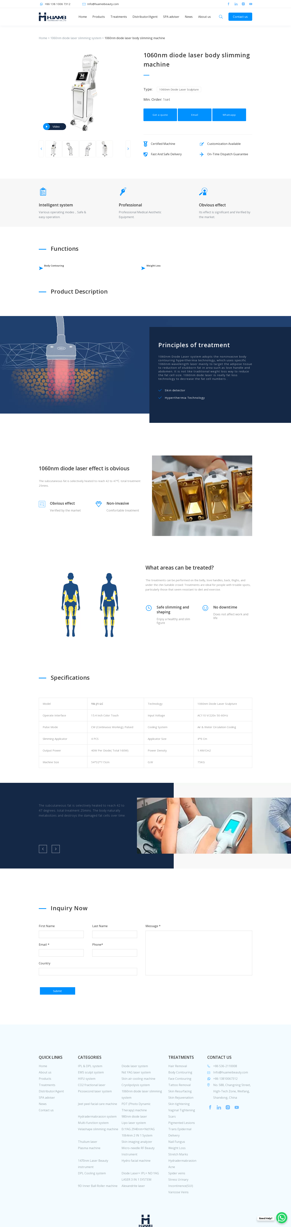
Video (56, 126)
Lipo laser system (134, 1142)
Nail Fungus (176, 1161)
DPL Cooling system (92, 1192)
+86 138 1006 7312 (57, 4)
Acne (171, 1186)
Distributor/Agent (145, 17)
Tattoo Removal (179, 1104)
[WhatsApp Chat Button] (281, 1217)
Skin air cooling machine (138, 1098)
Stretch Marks (178, 1174)
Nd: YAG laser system (136, 1092)
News (189, 17)
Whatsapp (229, 119)
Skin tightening (179, 1123)
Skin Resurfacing (180, 1110)
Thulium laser (87, 1161)
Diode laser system (135, 1085)
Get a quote (160, 119)
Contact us (240, 17)
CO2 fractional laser (91, 1104)
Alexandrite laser (133, 1205)
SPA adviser (171, 17)
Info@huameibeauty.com (103, 4)
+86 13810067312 (225, 1098)
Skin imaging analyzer (137, 1161)
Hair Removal (177, 1085)
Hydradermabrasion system (97, 1136)
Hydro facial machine (136, 1180)
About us (204, 17)
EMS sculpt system (91, 1092)
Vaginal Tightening (181, 1129)
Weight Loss (132, 268)
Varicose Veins (178, 1211)
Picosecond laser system (95, 1110)
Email (195, 119)
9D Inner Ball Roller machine (97, 1205)
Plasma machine (89, 1167)
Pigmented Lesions (181, 1142)
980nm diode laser (134, 1136)
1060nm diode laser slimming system (75, 38)
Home (83, 17)
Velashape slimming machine (98, 1148)
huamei (52, 16)
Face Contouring (179, 1098)
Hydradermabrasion (182, 1180)
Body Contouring (63, 268)
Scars (172, 1136)
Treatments (118, 17)
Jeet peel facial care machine (97, 1123)
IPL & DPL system (90, 1085)
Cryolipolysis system (136, 1104)
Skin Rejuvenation (180, 1117)
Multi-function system (93, 1142)
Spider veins (176, 1192)
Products (98, 17)
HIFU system (86, 1098)
